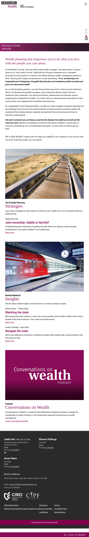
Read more (9, 232)
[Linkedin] (65, 535)
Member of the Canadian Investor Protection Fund (21, 509)
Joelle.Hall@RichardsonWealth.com (23, 484)
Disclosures (43, 505)
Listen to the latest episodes (16, 421)
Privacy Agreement (45, 509)
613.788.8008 (14, 467)
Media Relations (60, 512)
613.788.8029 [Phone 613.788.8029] (80, 535)
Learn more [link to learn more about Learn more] (6, 48)
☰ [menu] (85, 4)
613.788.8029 (14, 450)
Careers (57, 505)
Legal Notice (43, 512)
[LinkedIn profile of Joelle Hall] (6, 452)
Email (6, 447)
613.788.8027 (49, 448)
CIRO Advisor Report (11, 505)
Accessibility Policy (60, 509)
